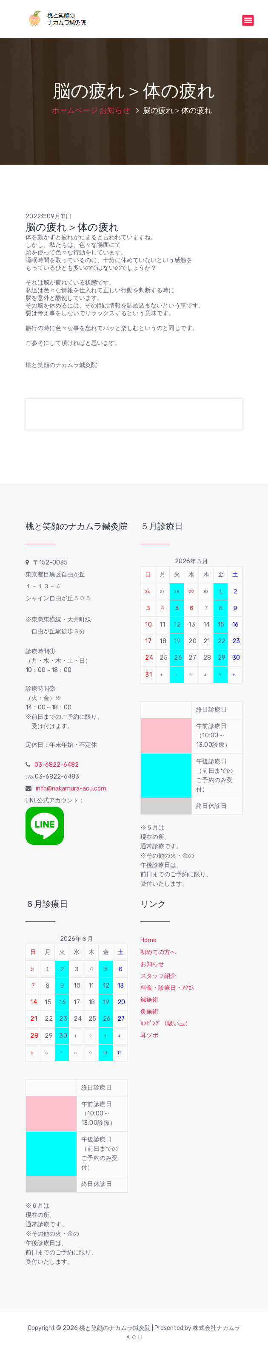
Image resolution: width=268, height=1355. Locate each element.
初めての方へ (158, 952)
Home (148, 940)
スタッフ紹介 (158, 976)
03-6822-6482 (56, 764)
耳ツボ (149, 1035)
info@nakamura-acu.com (71, 788)
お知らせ (115, 110)
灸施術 (149, 1011)
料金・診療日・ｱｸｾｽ (167, 987)
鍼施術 (149, 999)
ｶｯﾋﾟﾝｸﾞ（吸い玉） (165, 1023)
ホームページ (75, 110)
